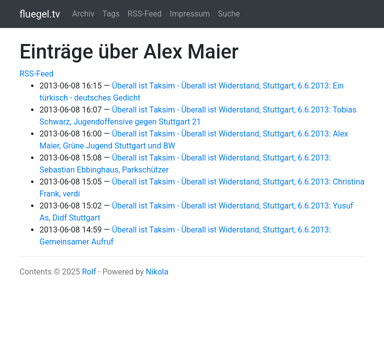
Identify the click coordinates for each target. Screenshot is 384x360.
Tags (111, 13)
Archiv (83, 13)
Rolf (89, 271)
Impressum (190, 13)
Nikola (157, 271)
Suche (229, 13)
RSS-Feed (145, 13)
